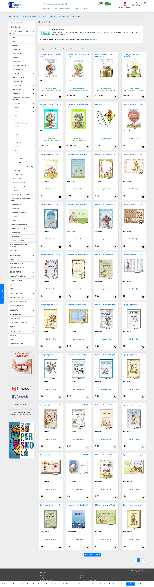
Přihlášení (45, 575)
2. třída (72, 16)
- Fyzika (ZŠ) (15, 73)
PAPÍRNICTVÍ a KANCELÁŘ (18, 323)
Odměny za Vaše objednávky (19, 23)
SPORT (12, 340)
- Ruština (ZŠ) (16, 171)
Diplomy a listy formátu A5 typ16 (50, 455)
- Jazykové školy (15, 208)
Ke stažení (46, 9)
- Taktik (16, 147)
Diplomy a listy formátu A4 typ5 (49, 204)
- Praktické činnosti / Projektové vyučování (21, 98)
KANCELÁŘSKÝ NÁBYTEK (18, 276)
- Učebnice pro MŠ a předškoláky (20, 195)
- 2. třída (15, 111)
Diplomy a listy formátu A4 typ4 (105, 154)
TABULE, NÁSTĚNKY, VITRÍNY (19, 301)
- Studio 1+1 (17, 143)
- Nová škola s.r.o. (19, 127)
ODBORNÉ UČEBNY (16, 280)
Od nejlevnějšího (68, 49)
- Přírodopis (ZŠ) (16, 163)
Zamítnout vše (141, 584)
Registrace (45, 578)
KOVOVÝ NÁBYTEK (16, 293)
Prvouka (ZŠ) (64, 16)
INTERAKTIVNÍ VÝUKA (17, 306)
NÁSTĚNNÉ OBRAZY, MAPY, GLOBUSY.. (18, 245)
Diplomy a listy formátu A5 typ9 (132, 405)
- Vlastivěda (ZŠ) (16, 179)
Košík (82, 575)
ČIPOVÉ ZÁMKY (15, 310)
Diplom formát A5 (127, 281)
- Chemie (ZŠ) (16, 57)
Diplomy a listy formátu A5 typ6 (132, 305)
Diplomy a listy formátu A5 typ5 (77, 355)
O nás (55, 9)
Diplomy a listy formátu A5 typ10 (105, 405)
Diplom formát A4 (127, 131)
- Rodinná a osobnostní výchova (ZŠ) (22, 167)
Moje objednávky (47, 580)
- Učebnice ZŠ (15, 45)
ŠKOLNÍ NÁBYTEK (15, 272)
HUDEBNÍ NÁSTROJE (16, 263)
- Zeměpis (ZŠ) (16, 190)
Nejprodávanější (55, 49)
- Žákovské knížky (16, 220)
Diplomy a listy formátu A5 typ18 (133, 455)
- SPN (15, 139)
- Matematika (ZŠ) (17, 85)
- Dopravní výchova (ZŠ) (19, 187)
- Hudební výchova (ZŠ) (18, 77)
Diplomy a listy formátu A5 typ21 (133, 505)
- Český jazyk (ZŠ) (17, 53)
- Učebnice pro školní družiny (19, 212)
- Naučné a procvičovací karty (19, 224)
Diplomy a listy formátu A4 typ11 (78, 254)
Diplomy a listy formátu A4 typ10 (50, 254)
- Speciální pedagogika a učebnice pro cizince (22, 199)
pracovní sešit (98, 81)
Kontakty (85, 9)
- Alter (15, 115)
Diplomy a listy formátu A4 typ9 (132, 154)
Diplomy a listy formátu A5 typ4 (49, 305)
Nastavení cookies (85, 578)
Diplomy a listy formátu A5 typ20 (105, 505)
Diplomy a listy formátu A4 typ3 (77, 154)
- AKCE (13, 37)
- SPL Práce (17, 135)
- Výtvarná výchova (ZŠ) (18, 182)
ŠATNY (12, 285)
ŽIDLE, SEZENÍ (14, 335)
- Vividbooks (17, 151)
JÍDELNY (12, 289)
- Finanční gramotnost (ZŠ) (19, 65)
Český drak (98, 104)
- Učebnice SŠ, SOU (16, 204)
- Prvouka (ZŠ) (16, 103)
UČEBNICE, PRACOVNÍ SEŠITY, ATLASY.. (35, 16)
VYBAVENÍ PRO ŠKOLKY (17, 268)
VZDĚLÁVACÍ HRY (15, 255)
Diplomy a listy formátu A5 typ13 (50, 405)
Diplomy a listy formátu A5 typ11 (133, 355)
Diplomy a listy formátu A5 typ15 (50, 505)
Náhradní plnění (15, 27)
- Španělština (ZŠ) (17, 175)
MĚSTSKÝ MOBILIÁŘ (16, 344)
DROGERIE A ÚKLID (16, 318)
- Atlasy (13, 41)
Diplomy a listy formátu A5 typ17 (105, 455)
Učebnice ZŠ (53, 16)
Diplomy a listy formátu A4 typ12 (105, 254)
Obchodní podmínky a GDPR (88, 580)
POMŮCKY (13, 251)
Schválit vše (130, 584)
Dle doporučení (44, 49)
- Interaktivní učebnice (17, 240)
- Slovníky (13, 216)
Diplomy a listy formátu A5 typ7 (105, 355)
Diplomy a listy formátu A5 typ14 (78, 455)
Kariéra (77, 9)
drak (96, 131)
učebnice (41, 81)
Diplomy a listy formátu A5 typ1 (132, 254)
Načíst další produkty (92, 555)
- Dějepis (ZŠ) (16, 61)
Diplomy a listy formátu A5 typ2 (77, 305)
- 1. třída (15, 107)
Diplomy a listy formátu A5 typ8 (49, 355)
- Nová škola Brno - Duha (21, 123)
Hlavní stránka (14, 16)
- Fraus (16, 119)
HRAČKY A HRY (15, 259)
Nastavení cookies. (118, 584)
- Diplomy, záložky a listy (18, 228)
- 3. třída (15, 155)
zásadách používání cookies (82, 584)
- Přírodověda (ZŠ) (17, 159)
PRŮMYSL (13, 327)
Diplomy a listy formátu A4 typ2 (49, 154)
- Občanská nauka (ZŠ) (18, 93)
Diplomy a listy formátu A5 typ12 (78, 405)
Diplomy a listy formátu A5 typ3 (105, 305)
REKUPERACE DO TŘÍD (17, 314)
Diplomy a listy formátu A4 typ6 (132, 204)
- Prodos (16, 131)
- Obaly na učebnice (16, 236)
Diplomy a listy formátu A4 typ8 (105, 204)
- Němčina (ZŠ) (16, 89)
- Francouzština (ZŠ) (18, 69)
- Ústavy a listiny (15, 232)
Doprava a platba (65, 9)
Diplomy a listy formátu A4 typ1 (132, 104)
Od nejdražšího (80, 49)
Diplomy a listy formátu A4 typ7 (77, 204)
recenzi (24, 407)
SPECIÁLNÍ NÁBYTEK (16, 297)
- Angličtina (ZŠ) (16, 49)
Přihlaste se (15, 412)
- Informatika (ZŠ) (17, 81)
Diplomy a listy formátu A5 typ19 (78, 505)
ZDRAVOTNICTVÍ (15, 331)
